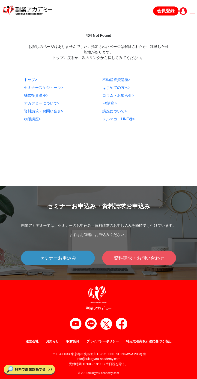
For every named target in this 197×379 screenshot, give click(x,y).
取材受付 (72, 341)
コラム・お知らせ (118, 95)
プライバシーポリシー (103, 341)
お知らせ (52, 341)
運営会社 (32, 341)
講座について (114, 111)
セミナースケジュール (43, 88)
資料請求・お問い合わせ (139, 258)
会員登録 (166, 10)
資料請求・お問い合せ (43, 111)
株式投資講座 (36, 95)
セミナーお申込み (57, 258)
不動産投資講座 (116, 80)
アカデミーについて (41, 103)
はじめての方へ (116, 88)
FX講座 (109, 103)
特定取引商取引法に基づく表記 (148, 341)
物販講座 (32, 119)
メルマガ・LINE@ (118, 119)
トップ (30, 80)
